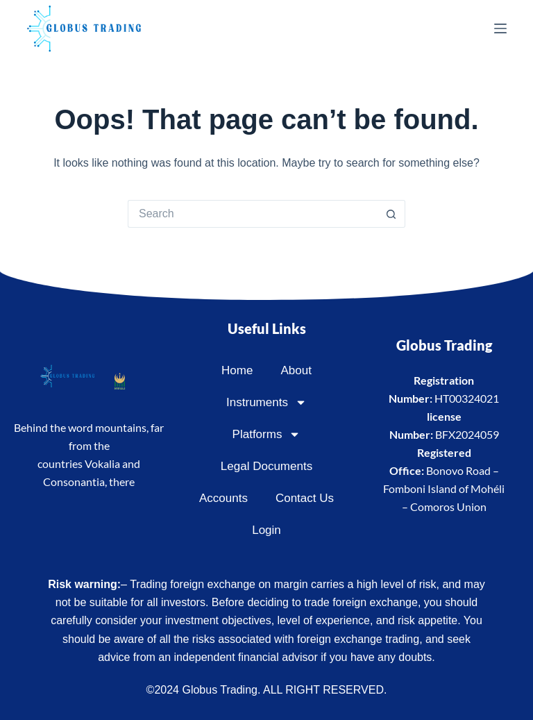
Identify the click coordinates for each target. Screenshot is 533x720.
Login (266, 530)
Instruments (266, 402)
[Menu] (500, 28)
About (295, 370)
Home (237, 370)
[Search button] (391, 214)
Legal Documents (266, 466)
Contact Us (305, 498)
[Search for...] (253, 214)
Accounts (223, 498)
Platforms (266, 434)
